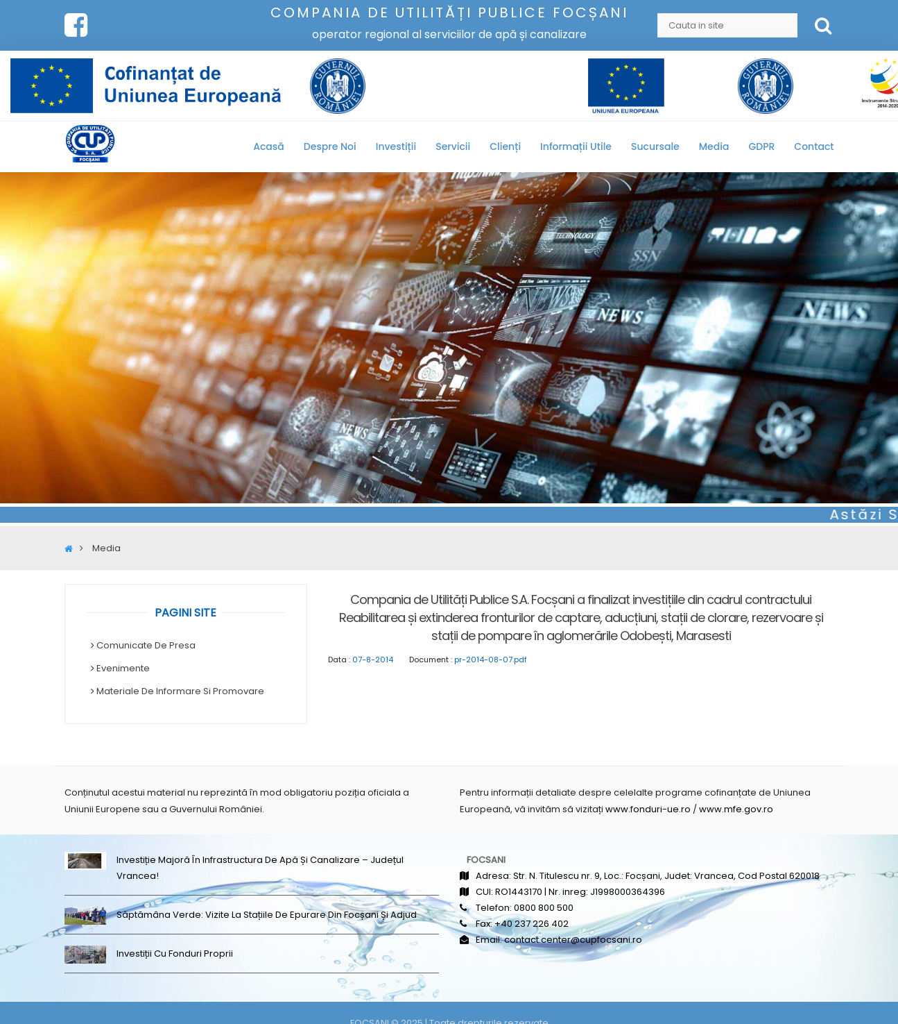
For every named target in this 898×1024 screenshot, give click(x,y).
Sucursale (655, 146)
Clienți (505, 146)
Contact (814, 146)
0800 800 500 (543, 907)
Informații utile (576, 146)
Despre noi (330, 146)
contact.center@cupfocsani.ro (573, 939)
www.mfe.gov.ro (736, 809)
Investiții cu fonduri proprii (174, 953)
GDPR (761, 146)
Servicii (452, 146)
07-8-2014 (372, 659)
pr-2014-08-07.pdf (490, 659)
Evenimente (123, 668)
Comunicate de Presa (146, 645)
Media (714, 146)
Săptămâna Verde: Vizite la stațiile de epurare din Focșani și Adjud (266, 914)
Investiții (396, 146)
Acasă (268, 146)
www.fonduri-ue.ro (648, 809)
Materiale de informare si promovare (180, 691)
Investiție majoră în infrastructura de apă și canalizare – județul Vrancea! (260, 867)
